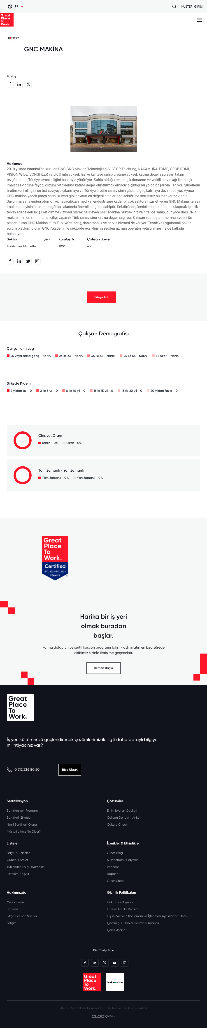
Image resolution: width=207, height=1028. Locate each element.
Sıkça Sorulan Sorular (22, 916)
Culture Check (117, 824)
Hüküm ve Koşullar (120, 902)
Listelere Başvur (18, 874)
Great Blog (115, 853)
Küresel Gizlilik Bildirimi (123, 909)
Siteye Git (101, 297)
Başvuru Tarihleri (18, 853)
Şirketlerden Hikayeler (122, 860)
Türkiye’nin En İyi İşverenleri (25, 867)
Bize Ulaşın (70, 770)
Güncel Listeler (17, 860)
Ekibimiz (12, 909)
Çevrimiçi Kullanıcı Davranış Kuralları (133, 923)
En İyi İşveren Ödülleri (122, 810)
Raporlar (113, 874)
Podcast (113, 867)
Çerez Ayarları (117, 930)
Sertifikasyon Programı (22, 810)
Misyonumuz (15, 902)
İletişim (11, 923)
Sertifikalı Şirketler (19, 817)
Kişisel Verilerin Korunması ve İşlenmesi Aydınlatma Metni (147, 916)
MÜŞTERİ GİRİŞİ (191, 6)
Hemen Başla (103, 668)
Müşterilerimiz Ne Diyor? (24, 831)
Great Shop (115, 880)
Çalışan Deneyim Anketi (124, 817)
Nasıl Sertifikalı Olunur (22, 824)
